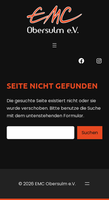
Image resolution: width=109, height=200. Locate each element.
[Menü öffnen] (54, 45)
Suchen (90, 132)
